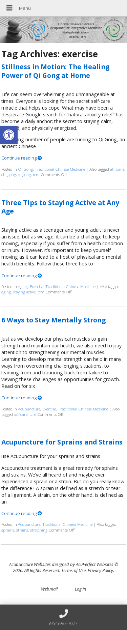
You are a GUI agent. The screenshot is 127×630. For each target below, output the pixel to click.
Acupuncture (29, 408)
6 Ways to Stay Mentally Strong (53, 319)
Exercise (36, 286)
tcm (36, 174)
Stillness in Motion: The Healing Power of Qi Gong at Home (55, 71)
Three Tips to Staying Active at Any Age (60, 207)
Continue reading (21, 158)
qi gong (24, 174)
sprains (7, 530)
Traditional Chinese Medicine (60, 169)
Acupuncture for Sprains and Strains (62, 442)
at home (117, 169)
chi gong (8, 174)
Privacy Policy (100, 570)
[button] (9, 135)
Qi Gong (25, 169)
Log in (80, 589)
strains (22, 530)
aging (6, 291)
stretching (38, 530)
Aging (23, 286)
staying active (24, 291)
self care (20, 414)
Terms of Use (73, 570)
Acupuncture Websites (30, 564)
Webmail (49, 589)
